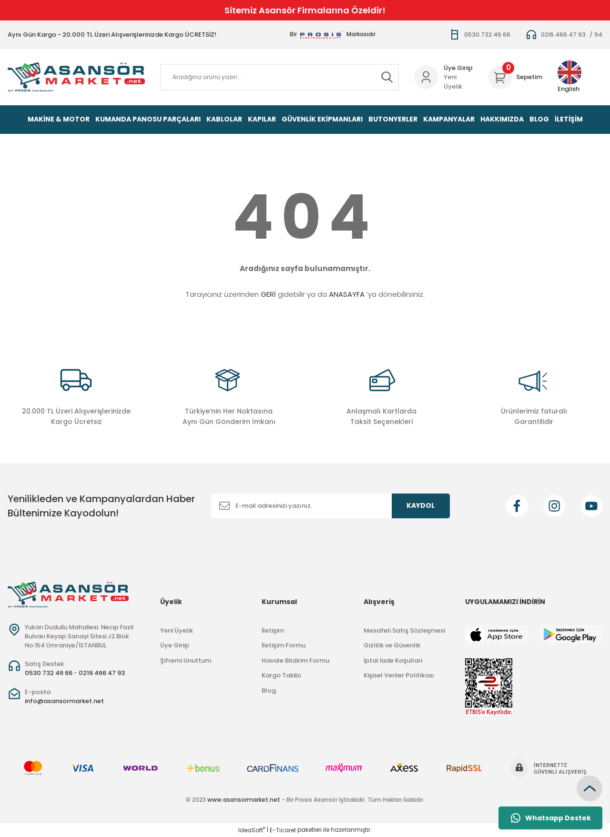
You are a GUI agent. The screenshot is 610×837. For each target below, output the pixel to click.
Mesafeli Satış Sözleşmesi (404, 630)
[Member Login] (426, 77)
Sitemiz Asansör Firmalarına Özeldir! (305, 10)
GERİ (268, 294)
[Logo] (76, 76)
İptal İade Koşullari (393, 660)
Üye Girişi (174, 645)
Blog (269, 690)
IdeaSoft (251, 830)
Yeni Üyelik (453, 81)
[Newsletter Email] (330, 506)
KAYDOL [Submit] (421, 505)
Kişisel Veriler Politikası (399, 675)
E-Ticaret (283, 830)
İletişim (273, 630)
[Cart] (515, 77)
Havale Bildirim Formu (295, 660)
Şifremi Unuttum (185, 660)
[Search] (279, 77)
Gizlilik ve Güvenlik (392, 645)
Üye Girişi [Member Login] (458, 67)
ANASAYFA (347, 294)
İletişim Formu (283, 645)
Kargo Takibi (281, 675)
